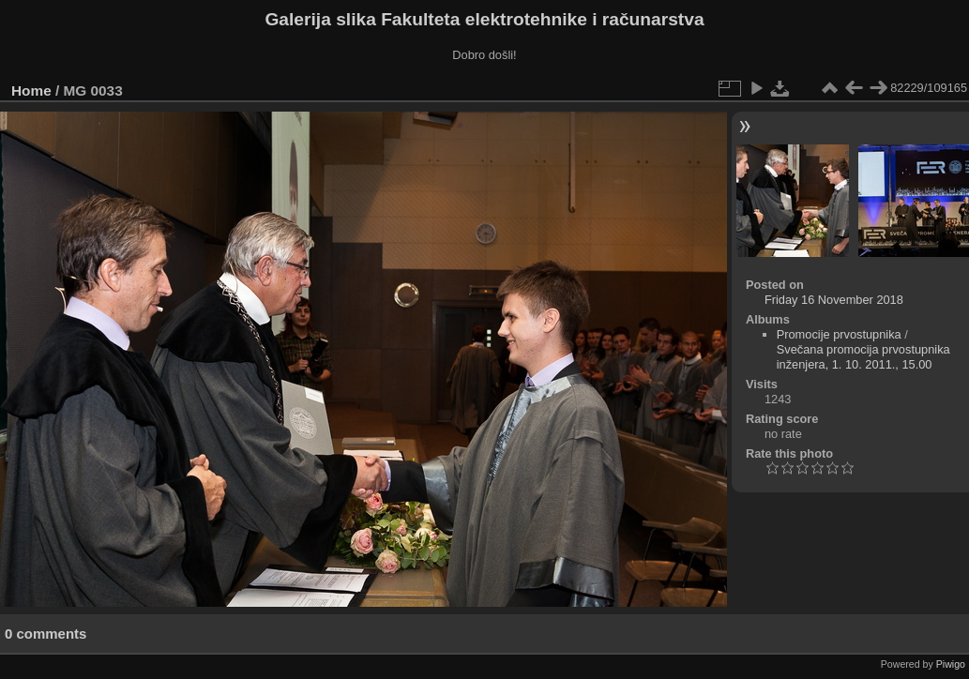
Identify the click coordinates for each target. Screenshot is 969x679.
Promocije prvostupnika (839, 334)
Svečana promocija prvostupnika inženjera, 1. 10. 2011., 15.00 (863, 356)
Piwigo (950, 664)
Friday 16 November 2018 (834, 300)
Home (31, 90)
